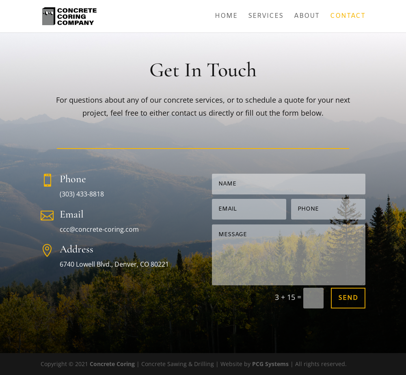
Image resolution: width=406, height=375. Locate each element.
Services (265, 16)
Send (348, 298)
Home (226, 16)
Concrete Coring (112, 364)
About (307, 16)
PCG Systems (270, 364)
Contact (347, 16)
